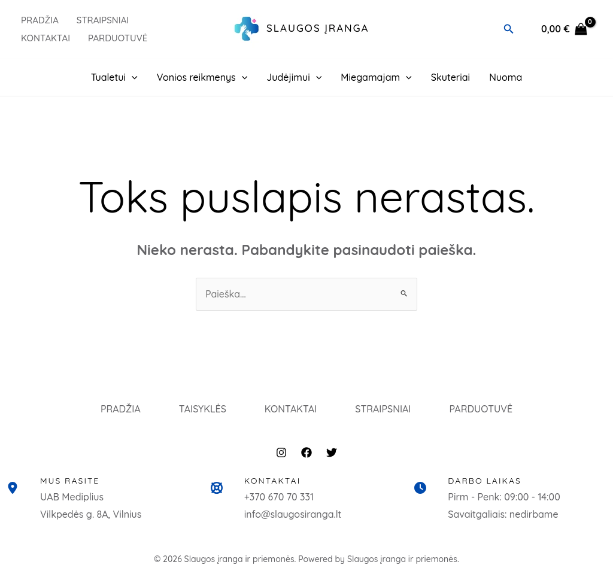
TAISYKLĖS (202, 409)
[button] (508, 29)
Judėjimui (293, 77)
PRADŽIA (40, 20)
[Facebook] (306, 452)
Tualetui (114, 77)
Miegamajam (376, 77)
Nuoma (505, 77)
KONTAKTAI (291, 409)
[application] (132, 77)
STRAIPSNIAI (383, 409)
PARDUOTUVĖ (117, 38)
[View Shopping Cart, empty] (564, 29)
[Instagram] (281, 452)
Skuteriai (450, 77)
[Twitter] (331, 452)
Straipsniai (103, 20)
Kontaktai (45, 38)
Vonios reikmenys (202, 77)
